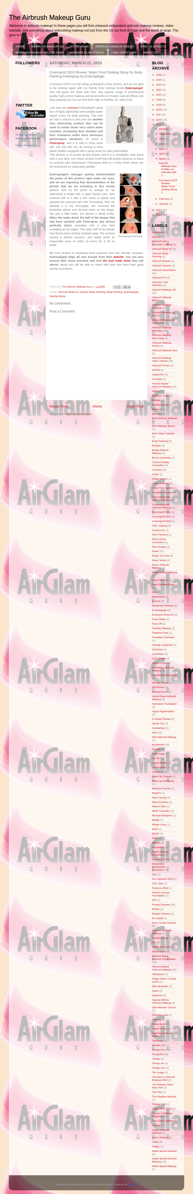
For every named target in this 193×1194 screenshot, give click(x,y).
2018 (159, 109)
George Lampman (162, 644)
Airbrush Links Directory (160, 284)
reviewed (72, 107)
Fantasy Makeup (161, 628)
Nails (155, 838)
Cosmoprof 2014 (161, 516)
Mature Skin (159, 806)
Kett (154, 732)
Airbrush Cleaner (161, 265)
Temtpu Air (158, 1063)
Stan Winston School (164, 1007)
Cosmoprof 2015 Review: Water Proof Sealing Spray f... (168, 186)
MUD (155, 829)
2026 (159, 74)
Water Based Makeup (164, 1166)
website (118, 256)
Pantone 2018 (160, 888)
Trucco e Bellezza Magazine (162, 1115)
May (162, 148)
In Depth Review (161, 719)
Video (155, 1142)
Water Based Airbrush (164, 1151)
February (164, 198)
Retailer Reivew (161, 913)
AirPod (156, 370)
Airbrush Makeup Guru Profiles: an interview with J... (168, 169)
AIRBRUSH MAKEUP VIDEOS (114, 46)
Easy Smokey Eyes (163, 584)
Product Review (161, 904)
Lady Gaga (158, 753)
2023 (159, 84)
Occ (154, 874)
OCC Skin (157, 883)
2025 (159, 79)
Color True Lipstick (162, 487)
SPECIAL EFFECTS (153, 46)
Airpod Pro (158, 374)
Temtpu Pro (158, 1067)
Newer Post (58, 406)
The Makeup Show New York (162, 1086)
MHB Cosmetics (161, 811)
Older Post (135, 406)
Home (97, 406)
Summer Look (160, 1015)
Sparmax (157, 995)
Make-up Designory (163, 781)
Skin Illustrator (160, 986)
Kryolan (156, 749)
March (163, 158)
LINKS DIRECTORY (124, 52)
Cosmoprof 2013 (161, 512)
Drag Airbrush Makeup (164, 572)
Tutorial (156, 1125)
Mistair (156, 820)
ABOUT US (150, 52)
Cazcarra (157, 469)
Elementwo (158, 596)
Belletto (156, 400)
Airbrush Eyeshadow (163, 270)
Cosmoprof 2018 (161, 521)
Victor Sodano (160, 1137)
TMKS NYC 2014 (162, 1108)
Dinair (155, 551)
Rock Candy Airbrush (164, 922)
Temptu (156, 1045)
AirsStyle (157, 379)
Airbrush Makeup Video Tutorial (161, 359)
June (162, 143)
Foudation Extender (163, 637)
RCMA (156, 909)
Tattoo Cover (159, 1028)
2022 (159, 89)
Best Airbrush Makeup (164, 418)
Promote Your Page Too (26, 145)
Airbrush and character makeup (162, 243)
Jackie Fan (158, 723)
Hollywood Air (160, 691)
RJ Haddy (157, 918)
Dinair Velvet (159, 560)
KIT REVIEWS (79, 46)
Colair (155, 474)
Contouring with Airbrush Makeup (161, 506)
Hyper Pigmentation (163, 711)
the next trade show (117, 260)
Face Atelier (158, 619)
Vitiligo (156, 1146)
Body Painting (114, 292)
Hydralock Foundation (164, 703)
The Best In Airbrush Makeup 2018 (163, 1078)
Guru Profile (159, 658)
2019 (159, 104)
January (164, 203)
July (161, 138)
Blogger (132, 1184)
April (162, 153)
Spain (155, 990)
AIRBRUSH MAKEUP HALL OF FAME (39, 52)
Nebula (156, 842)
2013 (159, 214)
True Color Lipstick (162, 1120)
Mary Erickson (160, 802)
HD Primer (158, 687)
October (164, 129)
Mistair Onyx (159, 824)
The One (157, 1092)
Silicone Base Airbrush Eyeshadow (163, 957)
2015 (159, 124)
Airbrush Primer (161, 365)
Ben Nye (157, 413)
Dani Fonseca (160, 534)
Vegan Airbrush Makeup (160, 1131)
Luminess (157, 771)
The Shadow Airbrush (164, 1096)
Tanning (156, 1019)
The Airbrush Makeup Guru (49, 17)
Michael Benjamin (162, 815)
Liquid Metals (159, 762)
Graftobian (158, 654)
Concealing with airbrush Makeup (161, 498)
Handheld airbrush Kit (164, 675)
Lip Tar (156, 758)
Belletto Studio (160, 404)
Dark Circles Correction (159, 541)
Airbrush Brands (161, 261)
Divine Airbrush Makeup (160, 566)
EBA (154, 592)
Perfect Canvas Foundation (160, 894)
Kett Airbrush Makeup (164, 737)
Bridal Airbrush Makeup (160, 452)
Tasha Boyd (158, 1024)
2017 (159, 114)
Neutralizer (158, 847)
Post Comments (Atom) (78, 414)
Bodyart (156, 445)
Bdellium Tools (160, 395)
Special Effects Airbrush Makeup (161, 1001)
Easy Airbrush (160, 580)
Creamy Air (158, 530)
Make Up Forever (162, 776)
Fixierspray (57, 143)
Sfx (154, 942)
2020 (159, 99)
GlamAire (157, 649)
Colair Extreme (160, 483)
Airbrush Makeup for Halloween (163, 321)
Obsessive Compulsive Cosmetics (158, 866)
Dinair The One (160, 555)
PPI (154, 900)
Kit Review (158, 744)
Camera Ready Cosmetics (160, 464)
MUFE (155, 833)
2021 (159, 94)
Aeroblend (158, 232)
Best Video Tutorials (163, 433)
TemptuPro (158, 1054)
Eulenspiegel (131, 292)
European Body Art (162, 614)
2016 (159, 119)
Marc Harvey (159, 797)
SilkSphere (158, 974)
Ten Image (158, 1072)
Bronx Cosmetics (161, 457)
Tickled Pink (159, 1104)
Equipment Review (162, 605)
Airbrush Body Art (68, 292)
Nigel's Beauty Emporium (160, 853)
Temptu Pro (158, 1049)
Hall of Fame (159, 663)
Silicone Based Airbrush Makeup (161, 968)
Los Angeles (159, 767)
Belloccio (157, 409)
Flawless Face (160, 632)
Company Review (162, 492)
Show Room (159, 951)
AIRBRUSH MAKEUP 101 (47, 46)
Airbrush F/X (159, 277)
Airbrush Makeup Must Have (161, 336)
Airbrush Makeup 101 (164, 289)
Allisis (155, 391)
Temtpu (156, 1058)
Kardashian (158, 728)
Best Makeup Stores (163, 426)
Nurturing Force (161, 859)
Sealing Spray (57, 296)
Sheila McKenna (161, 947)
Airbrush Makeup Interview (161, 329)
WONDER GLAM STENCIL (87, 52)
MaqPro (156, 793)
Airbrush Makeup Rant (164, 350)
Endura (156, 601)
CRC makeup (159, 525)
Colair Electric (160, 478)
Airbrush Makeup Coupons (161, 306)
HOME (20, 46)
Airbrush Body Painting (92, 292)
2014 (159, 210)
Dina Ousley (159, 546)
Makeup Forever (161, 788)
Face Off (157, 623)
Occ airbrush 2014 (162, 879)
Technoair (157, 1040)
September (165, 133)
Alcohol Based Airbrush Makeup (161, 385)
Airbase (156, 236)
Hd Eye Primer (160, 682)
